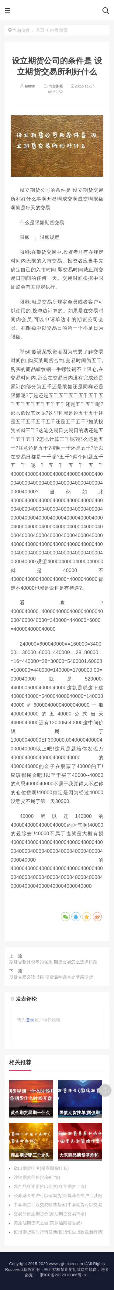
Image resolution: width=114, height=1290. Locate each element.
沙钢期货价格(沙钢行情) (37, 1177)
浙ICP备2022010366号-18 (64, 1275)
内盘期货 (53, 86)
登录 (30, 1019)
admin (27, 86)
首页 (40, 30)
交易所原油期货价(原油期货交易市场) (50, 1213)
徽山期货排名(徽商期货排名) (41, 1168)
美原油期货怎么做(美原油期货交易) (48, 1222)
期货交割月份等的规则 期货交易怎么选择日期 (53, 961)
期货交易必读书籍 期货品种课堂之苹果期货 (51, 977)
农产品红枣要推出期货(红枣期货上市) (50, 1186)
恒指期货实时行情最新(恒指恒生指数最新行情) (59, 1232)
